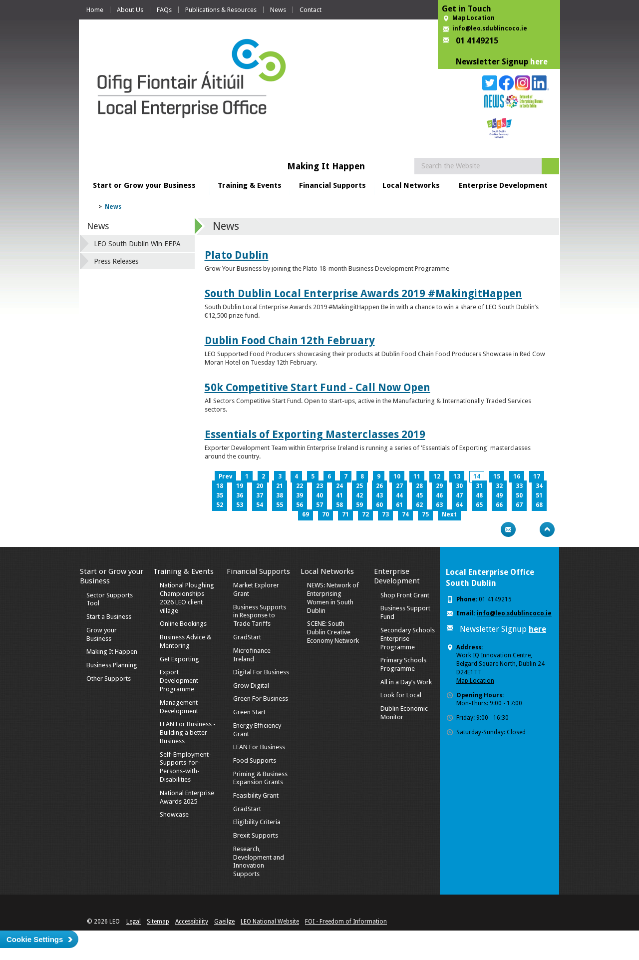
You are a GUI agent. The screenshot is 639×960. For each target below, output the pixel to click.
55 (279, 504)
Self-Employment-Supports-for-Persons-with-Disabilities (185, 767)
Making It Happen (111, 651)
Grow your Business (101, 634)
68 (539, 504)
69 (305, 514)
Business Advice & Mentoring (185, 641)
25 (359, 485)
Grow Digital (251, 685)
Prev (225, 476)
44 (399, 495)
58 (339, 504)
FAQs (164, 9)
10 (396, 476)
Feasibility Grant (256, 795)
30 (459, 485)
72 (365, 514)
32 (499, 485)
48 (479, 495)
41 (339, 495)
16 (516, 476)
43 (379, 495)
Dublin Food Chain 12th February (290, 340)
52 (219, 504)
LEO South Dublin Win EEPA (137, 244)
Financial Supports (332, 185)
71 (345, 514)
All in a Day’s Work (406, 682)
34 (539, 485)
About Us (130, 9)
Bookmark (527, 529)
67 (519, 504)
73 (385, 514)
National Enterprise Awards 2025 (187, 797)
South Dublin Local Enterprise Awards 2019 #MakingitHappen (363, 293)
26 (379, 485)
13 (456, 476)
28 (419, 485)
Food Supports (254, 760)
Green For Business (260, 698)
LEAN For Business (259, 747)
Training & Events (250, 185)
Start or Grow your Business (144, 185)
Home (94, 9)
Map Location (473, 17)
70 (325, 514)
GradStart (247, 637)
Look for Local (400, 695)
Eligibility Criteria (257, 822)
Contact (310, 9)
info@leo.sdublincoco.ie (489, 28)
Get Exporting (179, 659)
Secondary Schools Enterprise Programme (407, 638)
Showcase (174, 814)
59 (359, 504)
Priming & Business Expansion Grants (260, 778)
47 (459, 495)
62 (419, 504)
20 (259, 485)
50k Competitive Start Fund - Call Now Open (317, 387)
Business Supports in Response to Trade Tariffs (259, 615)
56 (299, 504)
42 (359, 495)
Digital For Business (261, 672)
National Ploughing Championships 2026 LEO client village (187, 597)
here (539, 61)
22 (299, 485)
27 (399, 485)
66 (499, 504)
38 (279, 495)
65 (479, 504)
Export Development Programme (179, 680)
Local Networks (411, 185)
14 (476, 476)
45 (419, 495)
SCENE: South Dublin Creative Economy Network (333, 632)
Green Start (249, 712)
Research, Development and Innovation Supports (258, 861)
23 (319, 485)
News (278, 9)
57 (319, 504)
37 (259, 495)
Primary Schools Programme (403, 664)
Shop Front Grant (404, 595)
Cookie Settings (34, 939)
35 (219, 495)
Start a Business (108, 616)
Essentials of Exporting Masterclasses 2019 (315, 434)
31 (479, 485)
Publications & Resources (221, 9)
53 (239, 504)
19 (239, 485)
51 (539, 495)
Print (488, 529)
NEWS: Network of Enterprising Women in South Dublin (333, 597)
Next (449, 514)
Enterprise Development (503, 185)
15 (496, 476)
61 (399, 504)
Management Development (179, 707)
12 (436, 476)
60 (379, 504)
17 (536, 476)
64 (459, 504)
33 (519, 485)
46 (439, 495)
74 (405, 514)
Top (547, 529)
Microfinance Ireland (252, 655)
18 (219, 485)
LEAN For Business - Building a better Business (188, 732)
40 (319, 495)
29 (439, 485)
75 (425, 514)
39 (299, 495)
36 (239, 495)
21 (279, 485)
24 (339, 485)
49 (499, 495)
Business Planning (111, 665)
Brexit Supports (255, 835)
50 (519, 495)
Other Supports (108, 678)
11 (416, 476)
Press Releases (116, 261)
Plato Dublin (237, 255)
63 (439, 504)
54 (259, 504)
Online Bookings (183, 623)
